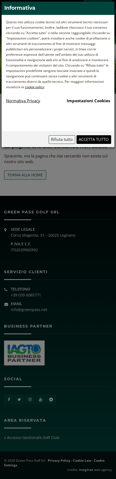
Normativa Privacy (23, 100)
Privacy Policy (59, 460)
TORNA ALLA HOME (25, 174)
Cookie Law (82, 460)
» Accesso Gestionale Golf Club (31, 437)
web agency (95, 469)
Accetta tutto (94, 139)
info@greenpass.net (29, 309)
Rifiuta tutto (62, 139)
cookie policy (34, 87)
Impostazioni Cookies (88, 100)
